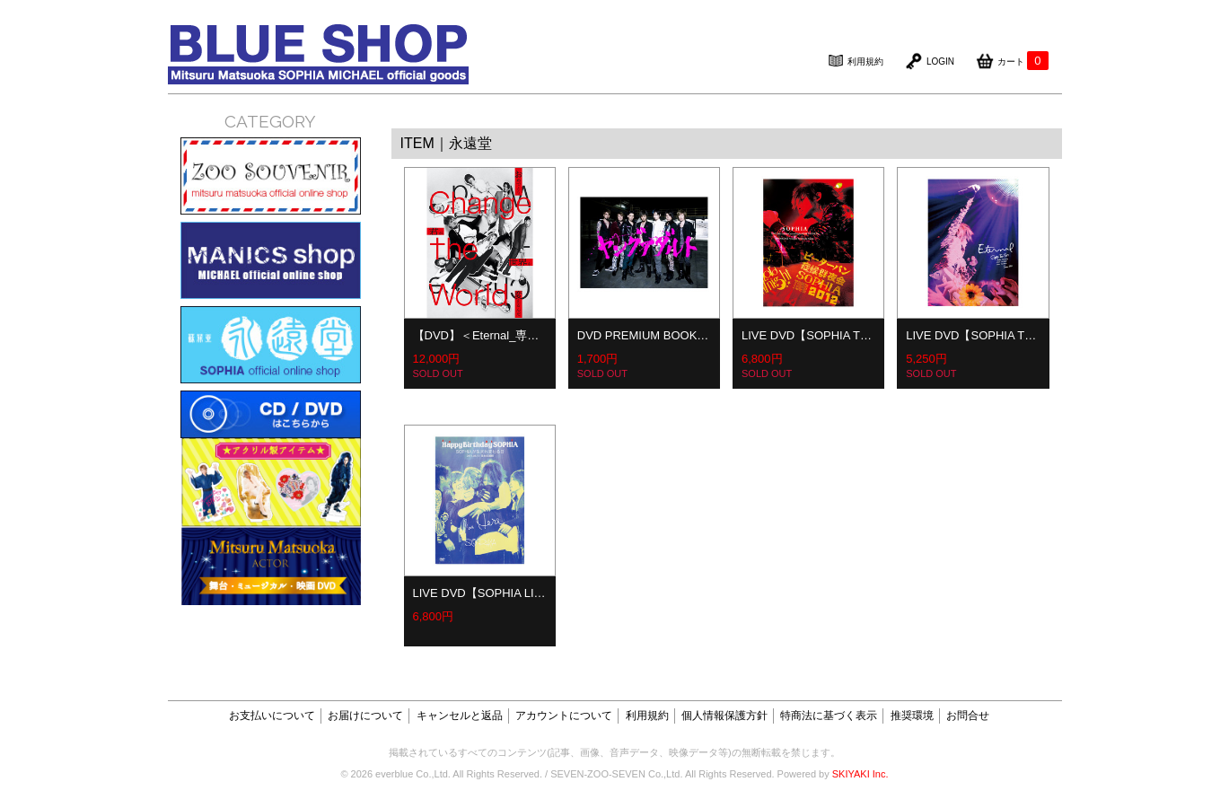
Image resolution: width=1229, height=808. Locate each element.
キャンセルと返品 (460, 715)
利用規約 (647, 715)
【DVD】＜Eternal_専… (476, 335)
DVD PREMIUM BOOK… (643, 335)
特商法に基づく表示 (828, 715)
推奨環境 (912, 715)
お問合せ (967, 715)
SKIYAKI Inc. (860, 773)
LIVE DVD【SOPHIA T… (807, 335)
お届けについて (365, 715)
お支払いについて (272, 715)
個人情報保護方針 (724, 715)
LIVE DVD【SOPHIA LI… (479, 593)
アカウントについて (563, 715)
